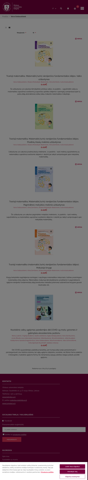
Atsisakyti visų (72, 471)
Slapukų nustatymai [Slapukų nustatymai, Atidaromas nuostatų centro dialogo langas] (72, 476)
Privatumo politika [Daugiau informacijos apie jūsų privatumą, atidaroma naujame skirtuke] (47, 472)
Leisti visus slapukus (72, 466)
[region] (43, 471)
